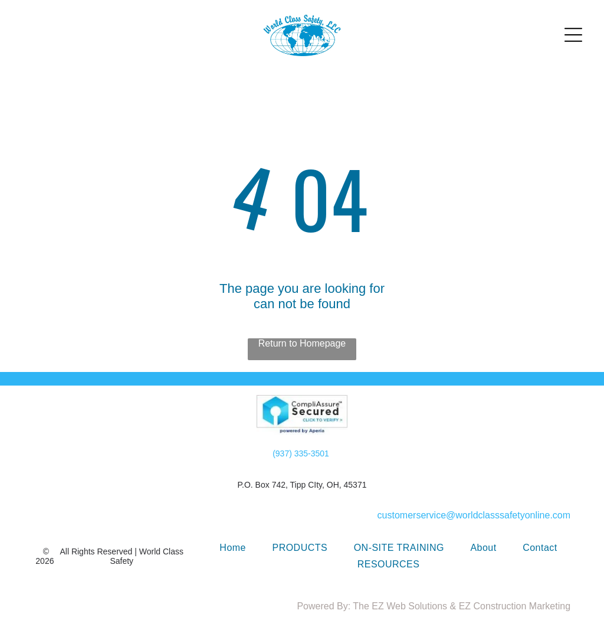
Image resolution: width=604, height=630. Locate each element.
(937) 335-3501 (301, 453)
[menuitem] (233, 548)
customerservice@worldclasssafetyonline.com (474, 515)
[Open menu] (573, 35)
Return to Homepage (302, 343)
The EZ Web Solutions (400, 606)
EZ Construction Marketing (514, 606)
